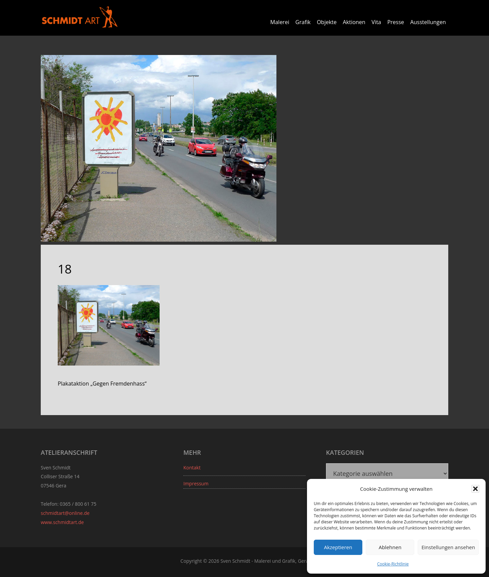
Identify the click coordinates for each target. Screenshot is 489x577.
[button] (475, 488)
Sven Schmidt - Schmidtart (80, 17)
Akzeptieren (338, 547)
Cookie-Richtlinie (393, 564)
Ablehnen (390, 547)
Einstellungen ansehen (448, 547)
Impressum (196, 483)
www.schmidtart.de (62, 522)
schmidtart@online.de (65, 513)
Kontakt (192, 467)
